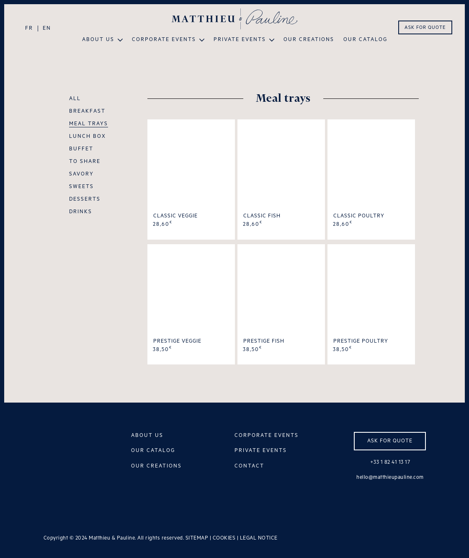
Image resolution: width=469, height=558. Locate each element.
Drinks (80, 212)
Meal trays (88, 124)
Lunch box (87, 137)
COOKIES (224, 538)
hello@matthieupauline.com (390, 477)
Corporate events (164, 40)
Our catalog (365, 40)
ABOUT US (147, 435)
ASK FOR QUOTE (425, 27)
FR (29, 28)
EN (47, 28)
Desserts (84, 199)
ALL (75, 99)
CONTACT (249, 466)
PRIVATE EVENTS (260, 450)
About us (98, 40)
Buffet (81, 149)
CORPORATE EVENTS (266, 435)
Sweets (81, 187)
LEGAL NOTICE (259, 538)
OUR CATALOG (153, 450)
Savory (81, 174)
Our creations (308, 40)
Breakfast (87, 111)
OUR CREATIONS (156, 466)
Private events (240, 40)
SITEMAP (197, 538)
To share (84, 162)
